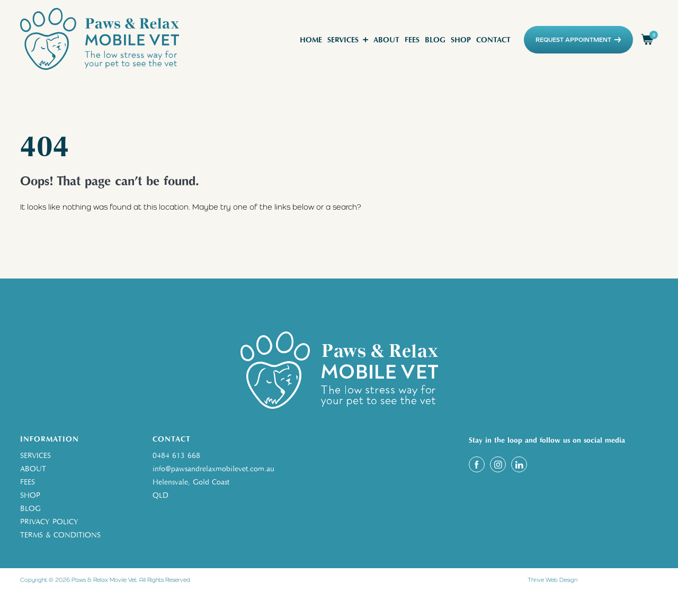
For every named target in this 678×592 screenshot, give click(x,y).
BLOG (30, 508)
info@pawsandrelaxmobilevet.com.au (213, 468)
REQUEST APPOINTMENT (578, 39)
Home (311, 39)
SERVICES (35, 455)
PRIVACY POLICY (49, 521)
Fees (412, 39)
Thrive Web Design (552, 580)
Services (343, 39)
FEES (27, 482)
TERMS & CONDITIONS (60, 535)
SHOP (30, 495)
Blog (435, 39)
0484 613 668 (176, 455)
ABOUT (33, 468)
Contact (493, 39)
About (386, 39)
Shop (461, 39)
